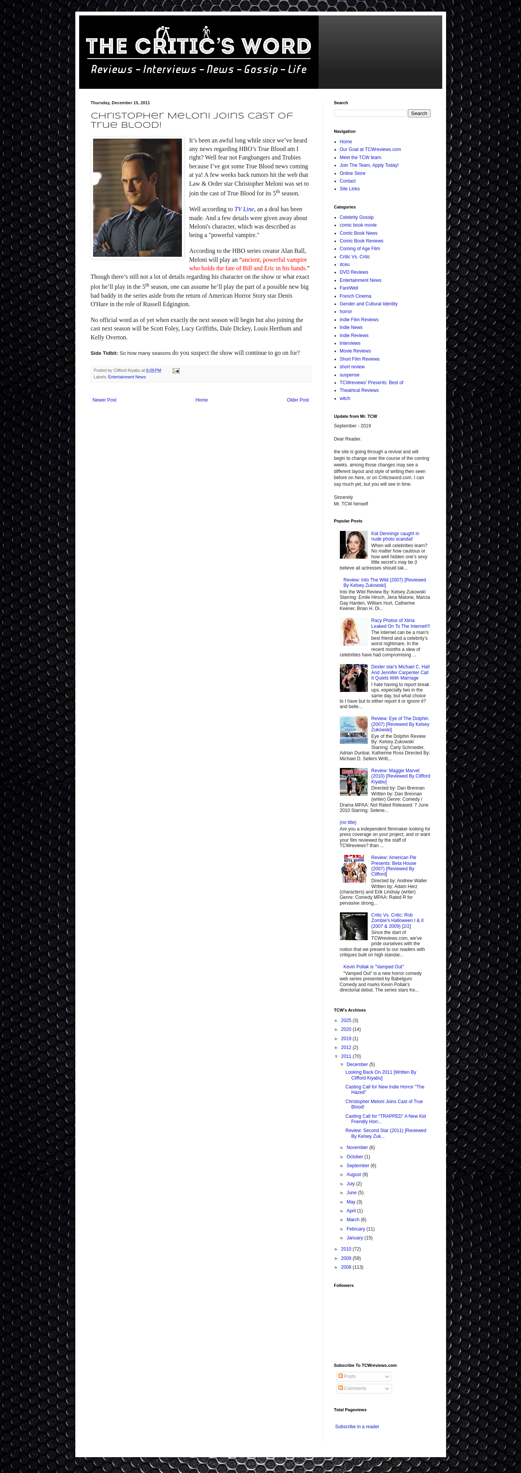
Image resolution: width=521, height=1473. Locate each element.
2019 (347, 1038)
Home (201, 400)
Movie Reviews (355, 351)
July (351, 1184)
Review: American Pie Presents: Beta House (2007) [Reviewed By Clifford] (393, 866)
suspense (350, 375)
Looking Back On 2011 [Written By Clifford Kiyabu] (380, 1075)
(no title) (348, 822)
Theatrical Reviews (359, 390)
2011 (347, 1056)
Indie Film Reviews (359, 319)
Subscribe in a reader (357, 1426)
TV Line (244, 209)
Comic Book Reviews (362, 241)
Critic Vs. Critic (355, 256)
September (358, 1165)
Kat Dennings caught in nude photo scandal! (395, 536)
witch (345, 398)
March (353, 1219)
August (354, 1174)
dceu (345, 264)
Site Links (350, 189)
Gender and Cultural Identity (369, 304)
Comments (352, 1388)
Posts (347, 1376)
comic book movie (358, 225)
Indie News (351, 327)
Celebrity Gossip (357, 217)
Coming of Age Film (360, 248)
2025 (347, 1020)
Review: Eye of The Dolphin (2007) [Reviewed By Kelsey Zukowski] (400, 724)
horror (346, 311)
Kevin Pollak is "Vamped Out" (373, 967)
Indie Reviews (354, 335)
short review (352, 367)
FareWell (349, 288)
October (355, 1156)
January (355, 1238)
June (352, 1192)
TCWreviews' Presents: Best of (372, 382)
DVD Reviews (354, 272)
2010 (347, 1249)
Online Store (353, 173)
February (356, 1229)
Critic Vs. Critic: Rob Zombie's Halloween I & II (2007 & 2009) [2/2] (397, 920)
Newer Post (105, 400)
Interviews (350, 343)
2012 (347, 1047)
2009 (347, 1258)
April (351, 1211)
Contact (348, 181)
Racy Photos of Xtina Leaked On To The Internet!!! (400, 623)
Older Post (298, 400)
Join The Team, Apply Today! (369, 165)
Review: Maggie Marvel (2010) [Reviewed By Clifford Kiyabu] (400, 776)
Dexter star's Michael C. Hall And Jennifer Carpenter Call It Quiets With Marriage (400, 672)
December (357, 1064)
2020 (347, 1029)
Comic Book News (359, 233)
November (357, 1147)
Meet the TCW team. (361, 157)
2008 (347, 1267)
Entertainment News (127, 377)
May (351, 1202)
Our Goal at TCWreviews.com (370, 149)
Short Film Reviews (360, 359)
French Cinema (356, 296)
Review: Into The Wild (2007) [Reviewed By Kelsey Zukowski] (384, 582)
